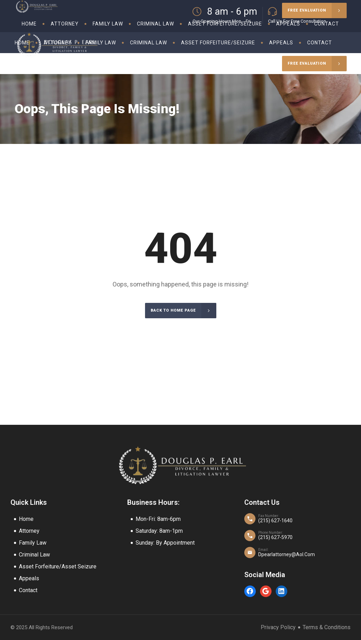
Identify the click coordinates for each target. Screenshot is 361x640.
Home (26, 519)
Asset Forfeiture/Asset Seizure (57, 566)
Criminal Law (34, 554)
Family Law (32, 542)
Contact (28, 590)
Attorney (29, 531)
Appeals (29, 578)
